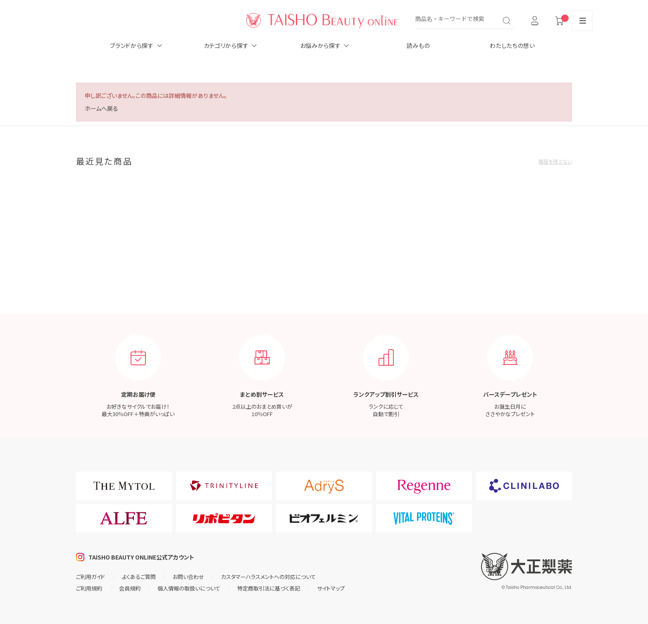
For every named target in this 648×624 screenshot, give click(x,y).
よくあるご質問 (139, 576)
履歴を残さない (555, 161)
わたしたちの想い (512, 45)
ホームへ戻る (101, 108)
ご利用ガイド (90, 576)
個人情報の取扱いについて (188, 588)
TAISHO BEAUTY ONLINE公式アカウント (141, 557)
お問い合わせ (188, 576)
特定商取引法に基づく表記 (268, 588)
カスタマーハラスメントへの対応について (268, 576)
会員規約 (130, 588)
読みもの (418, 45)
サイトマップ (331, 588)
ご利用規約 (89, 588)
